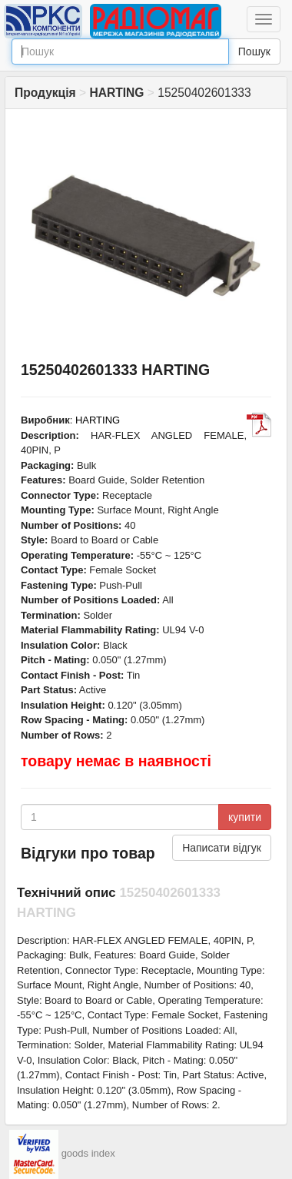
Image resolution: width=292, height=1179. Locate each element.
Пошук (254, 51)
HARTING (97, 420)
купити (244, 817)
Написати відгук (221, 848)
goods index (88, 1153)
